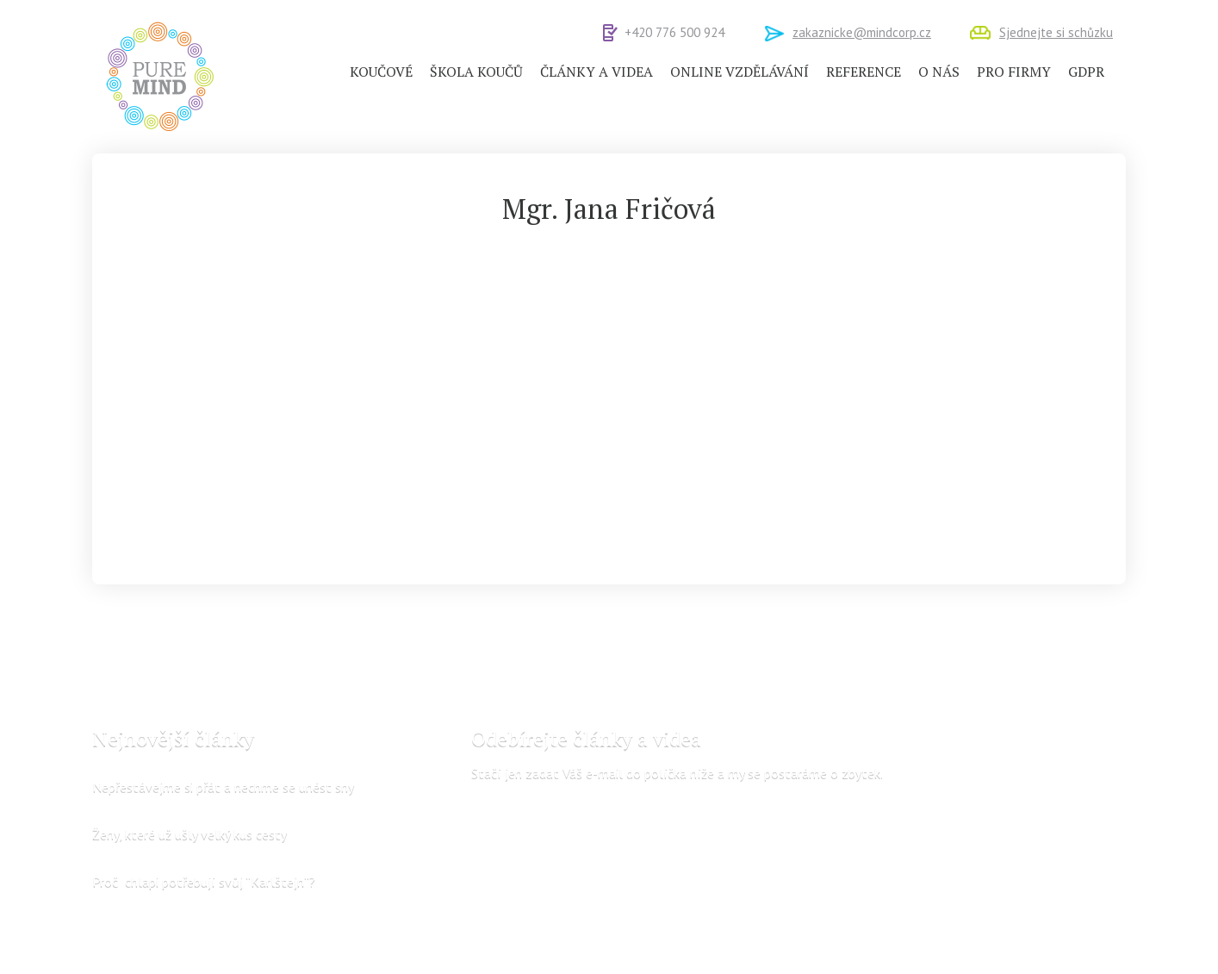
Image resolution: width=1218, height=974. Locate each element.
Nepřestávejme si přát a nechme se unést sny (223, 786)
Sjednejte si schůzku (1056, 32)
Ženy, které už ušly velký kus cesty (189, 833)
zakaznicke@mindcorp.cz (861, 32)
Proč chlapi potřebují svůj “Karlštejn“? (203, 881)
